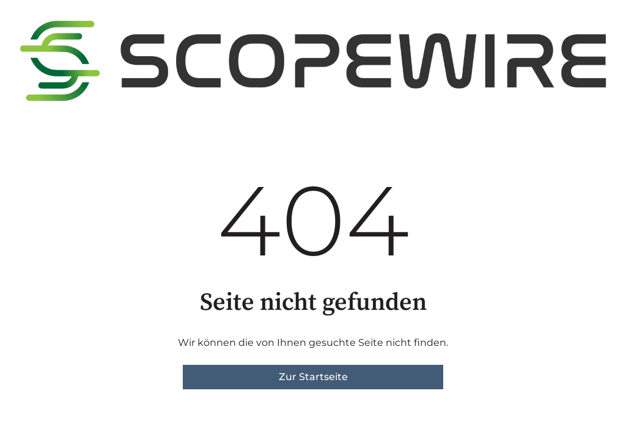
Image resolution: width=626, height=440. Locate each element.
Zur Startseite (313, 377)
